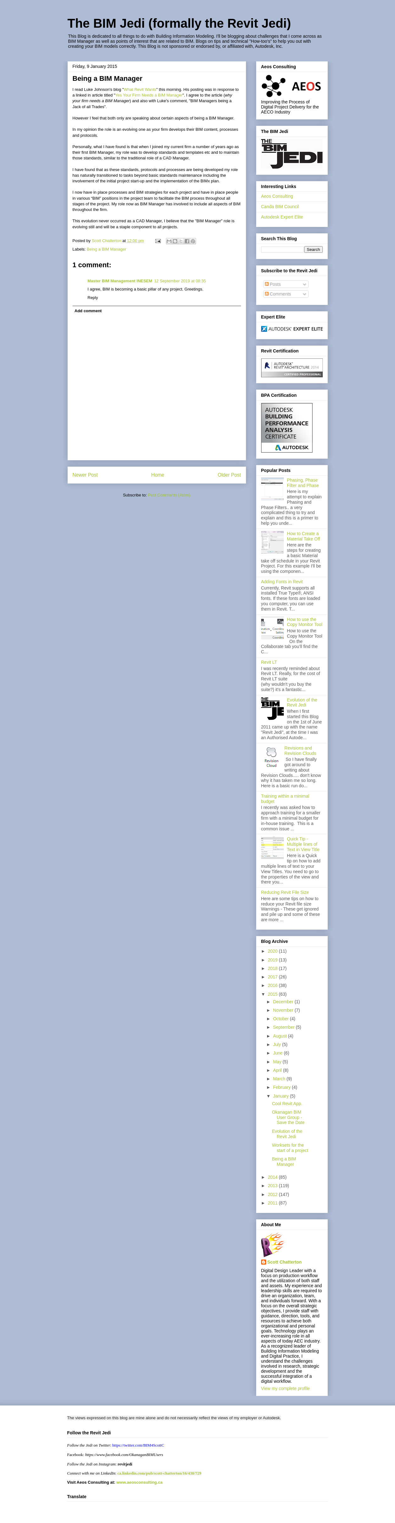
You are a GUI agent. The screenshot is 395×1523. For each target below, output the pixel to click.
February (282, 1087)
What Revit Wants (140, 89)
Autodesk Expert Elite (282, 216)
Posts (273, 284)
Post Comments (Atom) (169, 495)
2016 (273, 985)
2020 (273, 951)
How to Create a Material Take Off (303, 536)
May (278, 1061)
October (281, 1018)
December (283, 1001)
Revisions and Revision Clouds (300, 750)
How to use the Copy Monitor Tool (304, 622)
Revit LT (269, 662)
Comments (278, 293)
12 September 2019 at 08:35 (180, 281)
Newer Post (85, 475)
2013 (273, 1185)
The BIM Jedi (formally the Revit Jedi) (179, 23)
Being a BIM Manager (106, 249)
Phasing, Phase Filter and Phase (303, 483)
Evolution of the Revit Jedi (302, 702)
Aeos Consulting (277, 196)
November (283, 1010)
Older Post (229, 475)
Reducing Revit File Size (285, 892)
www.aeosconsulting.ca (139, 1482)
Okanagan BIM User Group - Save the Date (288, 1117)
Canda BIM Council (280, 206)
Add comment (88, 310)
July (277, 1044)
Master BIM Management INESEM (120, 281)
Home (157, 475)
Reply (93, 297)
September (284, 1027)
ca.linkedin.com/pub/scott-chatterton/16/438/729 (159, 1473)
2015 (273, 994)
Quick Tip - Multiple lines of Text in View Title (303, 844)
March (280, 1078)
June (278, 1052)
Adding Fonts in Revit (282, 581)
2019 (273, 959)
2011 (273, 1202)
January (281, 1096)
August (280, 1035)
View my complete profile (285, 1388)
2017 (273, 976)
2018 (273, 968)
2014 (273, 1177)
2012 (273, 1194)
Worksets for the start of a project (290, 1148)
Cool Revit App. (287, 1103)
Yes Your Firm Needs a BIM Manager (149, 95)
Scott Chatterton (284, 1262)
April (278, 1070)
